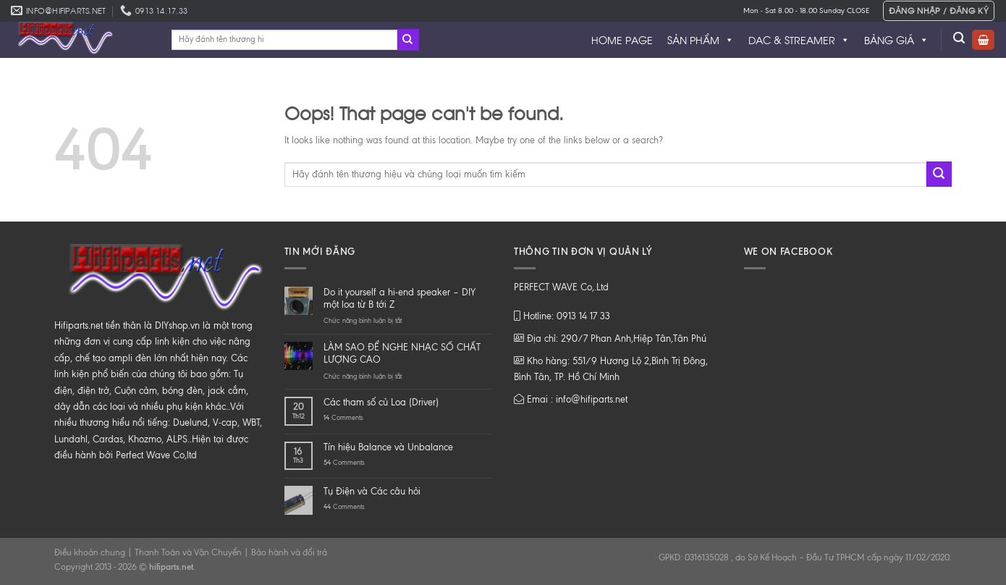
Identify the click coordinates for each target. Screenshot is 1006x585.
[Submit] (408, 40)
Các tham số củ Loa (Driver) (381, 402)
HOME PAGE (622, 39)
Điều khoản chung (89, 552)
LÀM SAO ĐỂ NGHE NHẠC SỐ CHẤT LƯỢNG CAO (402, 353)
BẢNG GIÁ (896, 40)
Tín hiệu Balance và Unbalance (388, 447)
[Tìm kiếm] (959, 38)
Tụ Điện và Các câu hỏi (372, 491)
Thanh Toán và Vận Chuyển (188, 552)
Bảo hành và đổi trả (289, 552)
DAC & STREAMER (799, 40)
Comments (343, 417)
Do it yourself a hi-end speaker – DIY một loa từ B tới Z (399, 298)
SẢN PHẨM (700, 40)
